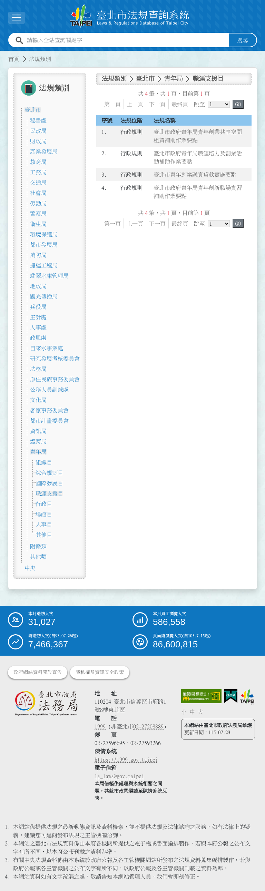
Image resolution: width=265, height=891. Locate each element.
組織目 (44, 462)
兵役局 (38, 307)
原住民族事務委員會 (55, 379)
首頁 (13, 59)
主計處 (38, 317)
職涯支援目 (49, 493)
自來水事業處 (46, 348)
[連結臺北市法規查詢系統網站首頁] (129, 16)
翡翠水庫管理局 (49, 275)
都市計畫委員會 (49, 420)
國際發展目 (49, 483)
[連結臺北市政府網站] (247, 697)
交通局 (38, 182)
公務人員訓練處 (49, 389)
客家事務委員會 (49, 410)
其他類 (38, 556)
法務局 (38, 369)
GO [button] (238, 104)
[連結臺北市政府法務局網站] (46, 703)
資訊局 (38, 431)
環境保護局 (44, 234)
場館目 (44, 514)
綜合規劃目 (49, 473)
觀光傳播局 (44, 296)
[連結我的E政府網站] (230, 696)
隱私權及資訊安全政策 (100, 672)
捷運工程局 (44, 265)
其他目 (44, 535)
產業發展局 (44, 151)
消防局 (38, 255)
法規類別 (40, 59)
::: (4, 55)
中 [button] (192, 712)
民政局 (38, 131)
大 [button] (200, 712)
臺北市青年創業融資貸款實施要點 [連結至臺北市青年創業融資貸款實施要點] (195, 174)
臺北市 (32, 109)
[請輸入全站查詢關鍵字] (126, 40)
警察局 (38, 213)
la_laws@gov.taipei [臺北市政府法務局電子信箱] (119, 776)
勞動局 (38, 203)
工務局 (38, 172)
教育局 (38, 162)
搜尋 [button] (242, 40)
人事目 (44, 524)
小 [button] (184, 712)
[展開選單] (16, 18)
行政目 (44, 504)
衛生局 (38, 224)
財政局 (38, 141)
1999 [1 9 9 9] (100, 726)
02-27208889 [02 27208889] (148, 726)
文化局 (38, 400)
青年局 (38, 451)
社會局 (38, 193)
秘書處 (38, 120)
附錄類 (38, 546)
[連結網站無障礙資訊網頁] (201, 696)
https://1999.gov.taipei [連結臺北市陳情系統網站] (126, 759)
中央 (30, 568)
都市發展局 (44, 244)
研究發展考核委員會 (55, 358)
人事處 (38, 327)
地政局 (38, 286)
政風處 (38, 338)
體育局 (38, 441)
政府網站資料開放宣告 (37, 672)
